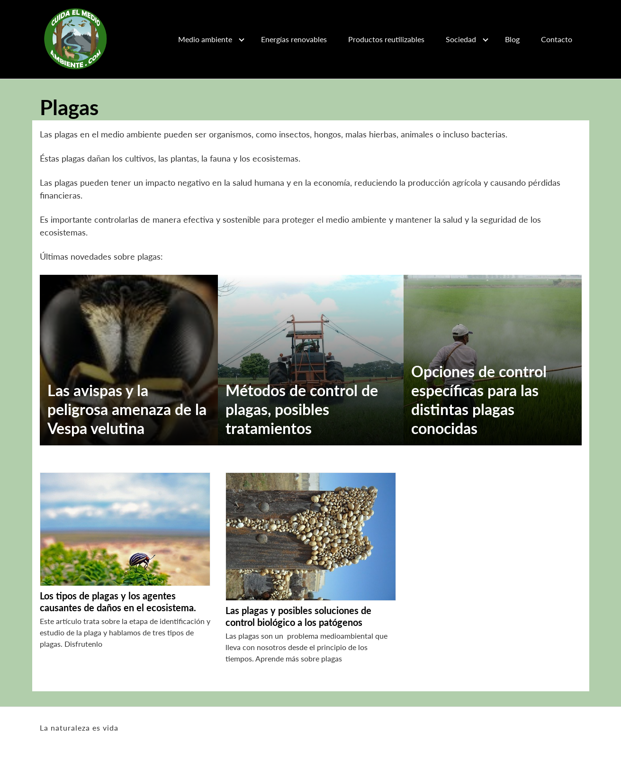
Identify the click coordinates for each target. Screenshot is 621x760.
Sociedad (461, 39)
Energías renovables (294, 39)
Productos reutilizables (386, 39)
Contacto (556, 39)
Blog (512, 39)
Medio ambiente (205, 39)
